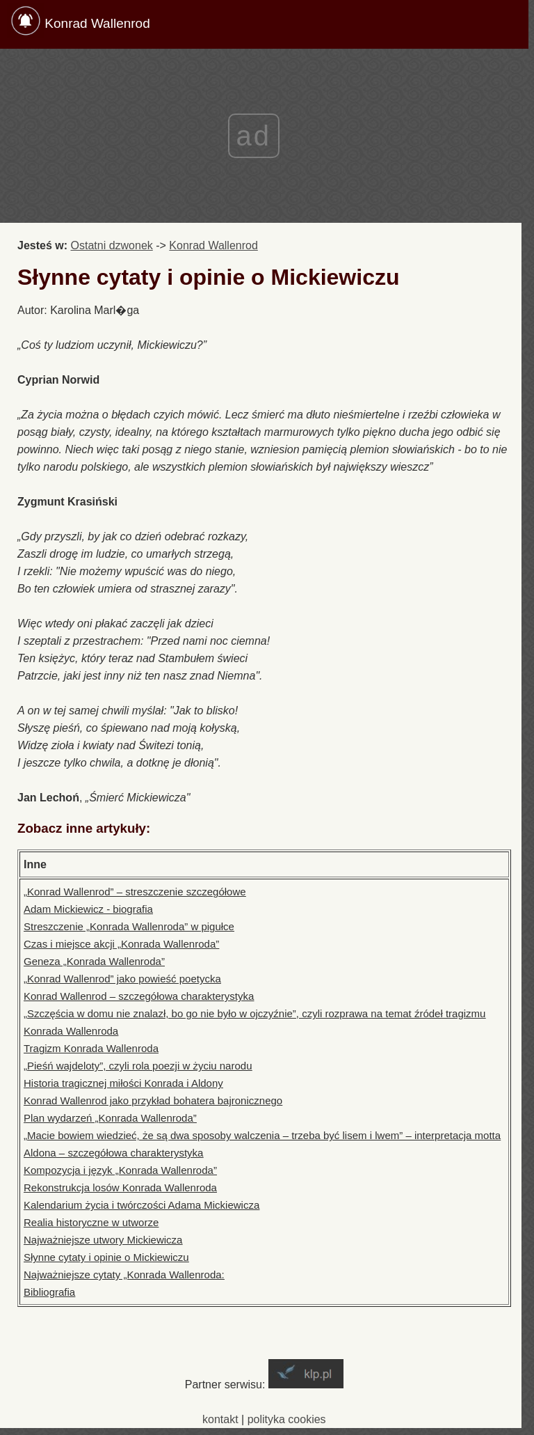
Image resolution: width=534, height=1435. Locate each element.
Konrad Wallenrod (96, 23)
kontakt (220, 1419)
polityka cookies (287, 1419)
